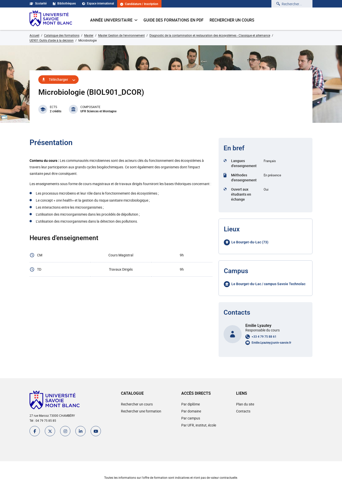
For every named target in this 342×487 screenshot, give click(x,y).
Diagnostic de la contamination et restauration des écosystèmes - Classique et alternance (209, 35)
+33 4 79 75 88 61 (264, 336)
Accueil (34, 35)
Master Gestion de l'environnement (121, 35)
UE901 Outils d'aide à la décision (52, 40)
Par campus (190, 418)
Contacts (243, 411)
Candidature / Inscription (139, 4)
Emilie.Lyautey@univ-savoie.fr (271, 342)
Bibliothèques (64, 3)
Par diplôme (190, 404)
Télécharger (58, 79)
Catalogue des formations (61, 35)
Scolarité (38, 3)
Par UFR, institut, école (198, 425)
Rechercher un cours (232, 20)
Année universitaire (113, 20)
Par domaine (191, 411)
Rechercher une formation (141, 411)
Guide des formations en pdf (173, 20)
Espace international (98, 3)
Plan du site (245, 404)
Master (88, 35)
